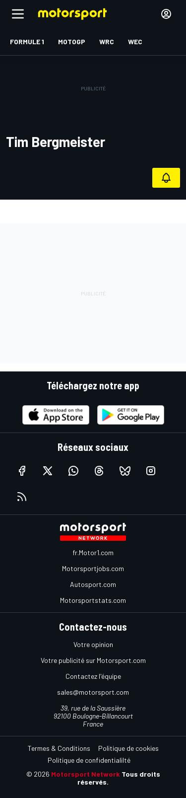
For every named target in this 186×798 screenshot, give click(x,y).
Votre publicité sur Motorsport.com (93, 660)
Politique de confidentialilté (89, 760)
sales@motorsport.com (93, 692)
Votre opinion (93, 644)
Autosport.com (93, 584)
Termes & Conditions (59, 748)
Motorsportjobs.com (93, 568)
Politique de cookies (128, 748)
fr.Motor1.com (93, 552)
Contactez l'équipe (93, 676)
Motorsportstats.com (93, 600)
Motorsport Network (85, 774)
